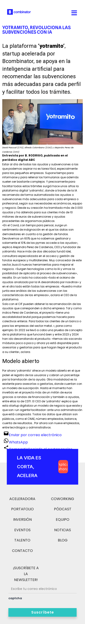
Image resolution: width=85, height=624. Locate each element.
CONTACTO (22, 550)
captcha (15, 598)
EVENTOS (22, 530)
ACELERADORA (22, 498)
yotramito (51, 46)
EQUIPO (62, 519)
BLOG (63, 540)
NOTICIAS (62, 530)
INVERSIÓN (22, 519)
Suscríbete (42, 612)
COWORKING (62, 498)
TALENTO (22, 540)
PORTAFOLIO (22, 509)
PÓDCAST (62, 509)
